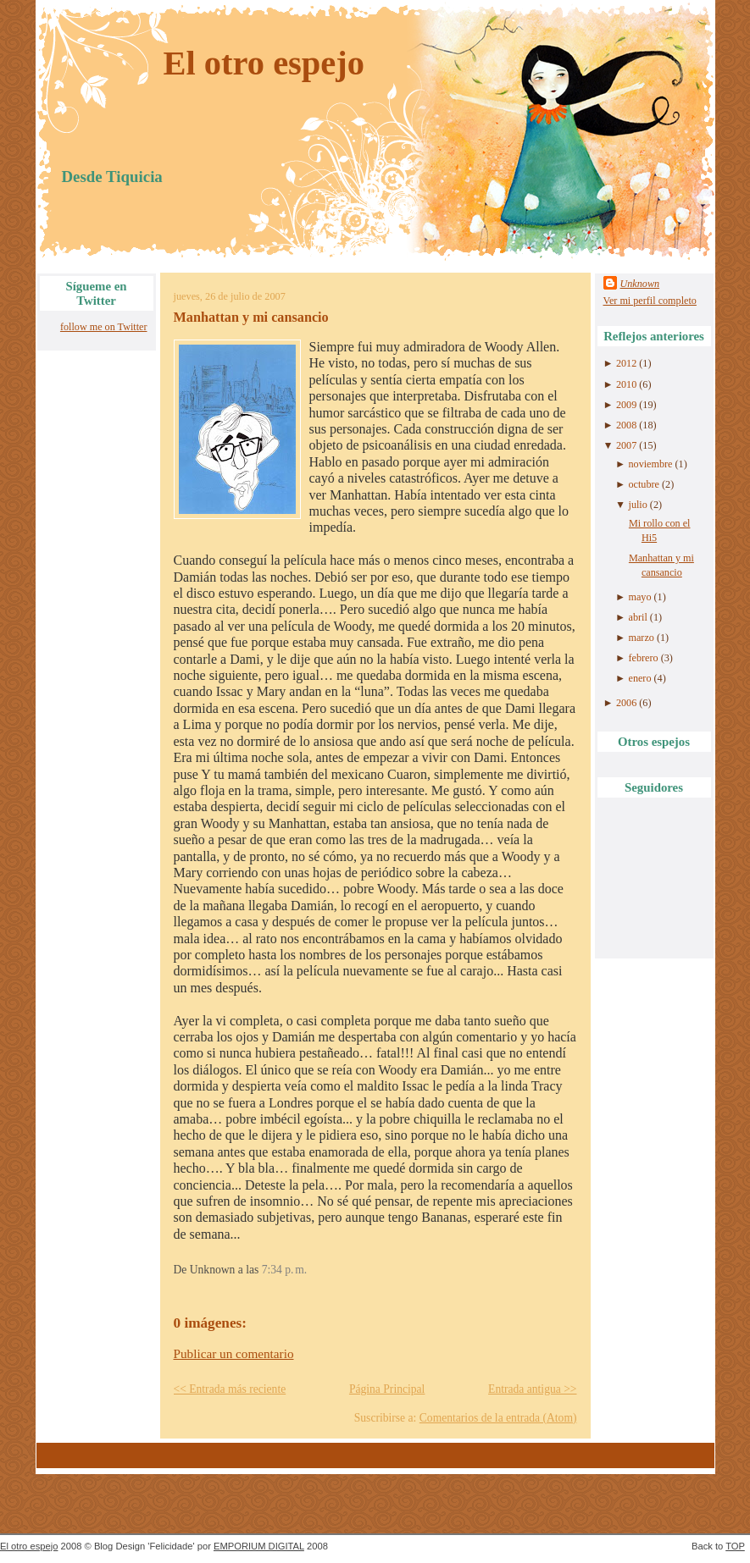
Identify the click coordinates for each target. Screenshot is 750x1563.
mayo (640, 597)
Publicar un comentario (234, 1353)
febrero (643, 658)
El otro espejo (264, 63)
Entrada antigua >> (532, 1389)
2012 (626, 363)
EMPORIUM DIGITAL (259, 1546)
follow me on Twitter (103, 327)
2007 (626, 445)
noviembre (651, 464)
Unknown (640, 284)
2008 (626, 425)
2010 (626, 384)
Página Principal (387, 1389)
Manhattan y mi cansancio (251, 317)
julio (638, 505)
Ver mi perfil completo (650, 301)
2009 (626, 405)
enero (640, 678)
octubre (644, 484)
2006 (626, 703)
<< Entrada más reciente (230, 1389)
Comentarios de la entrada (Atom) (498, 1417)
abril (638, 617)
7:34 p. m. (284, 1269)
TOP (735, 1546)
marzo (641, 637)
